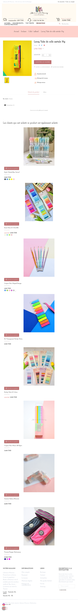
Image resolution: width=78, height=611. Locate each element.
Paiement (24, 575)
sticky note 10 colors (10, 392)
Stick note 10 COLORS (11, 228)
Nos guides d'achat (46, 581)
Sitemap (42, 586)
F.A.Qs (42, 584)
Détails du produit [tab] (33, 92)
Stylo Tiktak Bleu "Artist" (12, 172)
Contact (42, 575)
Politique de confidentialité (26, 584)
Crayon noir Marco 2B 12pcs (13, 445)
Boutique (43, 572)
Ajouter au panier (43, 62)
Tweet (41, 45)
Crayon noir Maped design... (13, 283)
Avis (44, 92)
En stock (5, 98)
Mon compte (26, 572)
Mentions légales (27, 581)
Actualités (43, 578)
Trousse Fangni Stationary (12, 552)
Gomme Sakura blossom (11, 499)
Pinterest (44, 45)
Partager (39, 45)
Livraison (25, 578)
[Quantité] (46, 55)
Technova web (6, 604)
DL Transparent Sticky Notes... (13, 339)
